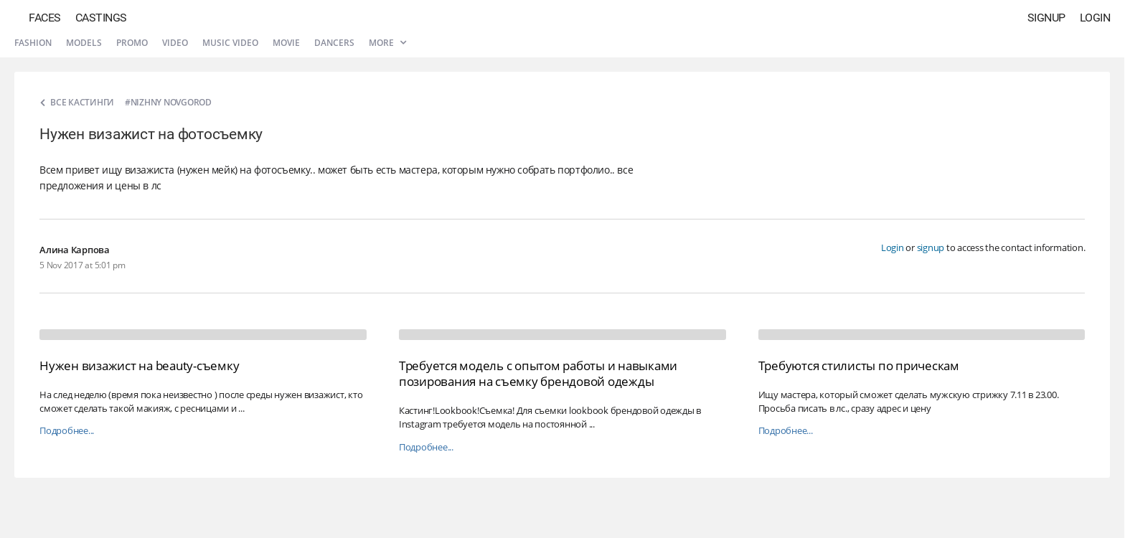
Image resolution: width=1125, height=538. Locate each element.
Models (84, 43)
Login (1095, 17)
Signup (1046, 17)
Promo (132, 43)
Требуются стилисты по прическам (858, 365)
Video (175, 43)
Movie (286, 43)
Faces (45, 17)
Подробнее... (66, 430)
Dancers (334, 43)
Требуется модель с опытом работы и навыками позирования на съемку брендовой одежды (538, 373)
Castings (101, 17)
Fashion (33, 43)
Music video (230, 43)
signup (931, 247)
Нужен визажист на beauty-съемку (139, 365)
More (387, 43)
